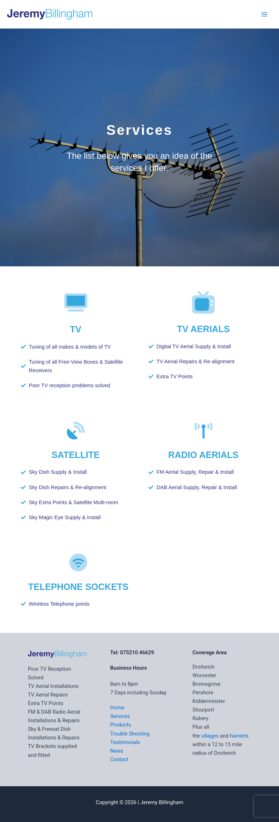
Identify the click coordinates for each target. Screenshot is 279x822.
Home (117, 707)
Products (120, 725)
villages (210, 736)
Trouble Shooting (130, 733)
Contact (119, 759)
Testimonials (125, 742)
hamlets (239, 736)
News (116, 751)
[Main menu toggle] (264, 14)
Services (120, 716)
